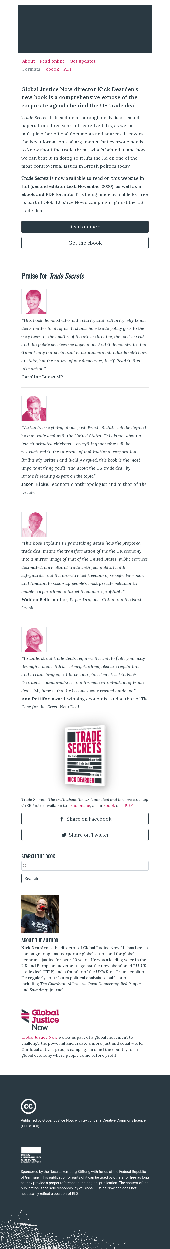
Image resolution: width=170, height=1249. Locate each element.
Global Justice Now (39, 1037)
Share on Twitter (85, 835)
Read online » (85, 226)
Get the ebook (85, 243)
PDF (67, 69)
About (28, 61)
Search (31, 878)
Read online (52, 61)
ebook (52, 69)
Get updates (83, 61)
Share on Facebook (85, 819)
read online (79, 805)
